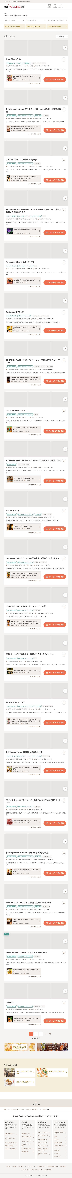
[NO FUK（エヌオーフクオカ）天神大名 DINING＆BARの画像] (36, 891)
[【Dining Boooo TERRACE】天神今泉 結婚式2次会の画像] (36, 841)
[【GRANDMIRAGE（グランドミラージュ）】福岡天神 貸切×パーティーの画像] (36, 348)
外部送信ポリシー (42, 1166)
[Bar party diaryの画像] (36, 499)
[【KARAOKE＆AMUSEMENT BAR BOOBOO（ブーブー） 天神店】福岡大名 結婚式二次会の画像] (36, 198)
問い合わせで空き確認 (55, 282)
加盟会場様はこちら (53, 1166)
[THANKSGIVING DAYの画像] (36, 691)
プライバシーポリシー (30, 1166)
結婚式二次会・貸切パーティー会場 (36, 1109)
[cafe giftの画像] (36, 991)
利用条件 (21, 1166)
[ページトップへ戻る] (36, 1103)
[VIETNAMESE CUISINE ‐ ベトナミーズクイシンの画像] (36, 941)
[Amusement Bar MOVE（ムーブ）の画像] (36, 250)
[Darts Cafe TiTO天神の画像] (36, 300)
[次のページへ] (46, 1034)
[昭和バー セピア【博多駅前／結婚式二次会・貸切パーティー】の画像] (36, 643)
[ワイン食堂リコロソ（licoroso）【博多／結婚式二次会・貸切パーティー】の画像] (36, 789)
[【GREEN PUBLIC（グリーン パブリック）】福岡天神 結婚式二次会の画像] (36, 449)
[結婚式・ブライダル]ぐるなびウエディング (14, 1109)
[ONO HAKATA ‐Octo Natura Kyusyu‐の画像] (36, 148)
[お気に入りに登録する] (64, 59)
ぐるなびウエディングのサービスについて (31, 1169)
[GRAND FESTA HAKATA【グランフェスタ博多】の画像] (36, 595)
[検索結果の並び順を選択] (62, 36)
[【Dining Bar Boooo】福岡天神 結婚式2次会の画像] (36, 741)
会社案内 (8, 1166)
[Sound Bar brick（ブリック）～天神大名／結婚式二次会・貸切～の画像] (36, 547)
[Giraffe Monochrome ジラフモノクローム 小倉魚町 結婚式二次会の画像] (36, 97)
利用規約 (15, 1166)
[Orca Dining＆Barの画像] (36, 48)
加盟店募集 (63, 1166)
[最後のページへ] (50, 1034)
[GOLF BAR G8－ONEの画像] (36, 399)
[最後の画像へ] (65, 48)
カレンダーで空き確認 (55, 79)
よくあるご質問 (47, 1169)
